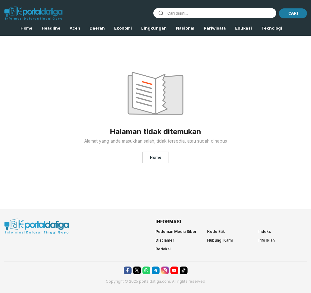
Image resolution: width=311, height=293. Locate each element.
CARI (293, 13)
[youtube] (174, 270)
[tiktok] (184, 270)
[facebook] (128, 270)
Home (155, 157)
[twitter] (137, 270)
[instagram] (165, 270)
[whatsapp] (146, 270)
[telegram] (156, 270)
